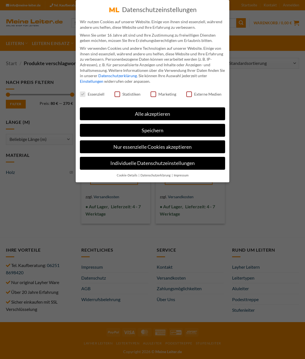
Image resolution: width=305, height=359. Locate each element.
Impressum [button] (181, 173)
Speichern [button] (152, 128)
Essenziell (92, 92)
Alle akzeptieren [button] (152, 112)
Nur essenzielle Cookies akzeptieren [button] (152, 145)
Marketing (163, 92)
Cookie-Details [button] (127, 173)
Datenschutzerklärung (117, 74)
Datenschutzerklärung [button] (155, 173)
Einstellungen (91, 79)
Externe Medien (203, 92)
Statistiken (127, 92)
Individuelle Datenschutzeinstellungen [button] (152, 161)
